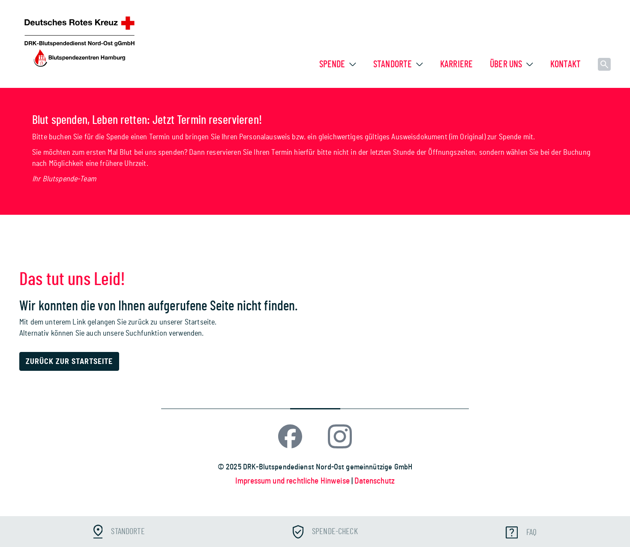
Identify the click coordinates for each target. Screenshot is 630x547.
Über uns (506, 64)
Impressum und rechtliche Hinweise (293, 481)
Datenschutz (374, 481)
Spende (332, 64)
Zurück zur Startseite (69, 362)
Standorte (392, 64)
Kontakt (565, 64)
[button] (352, 64)
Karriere (456, 64)
